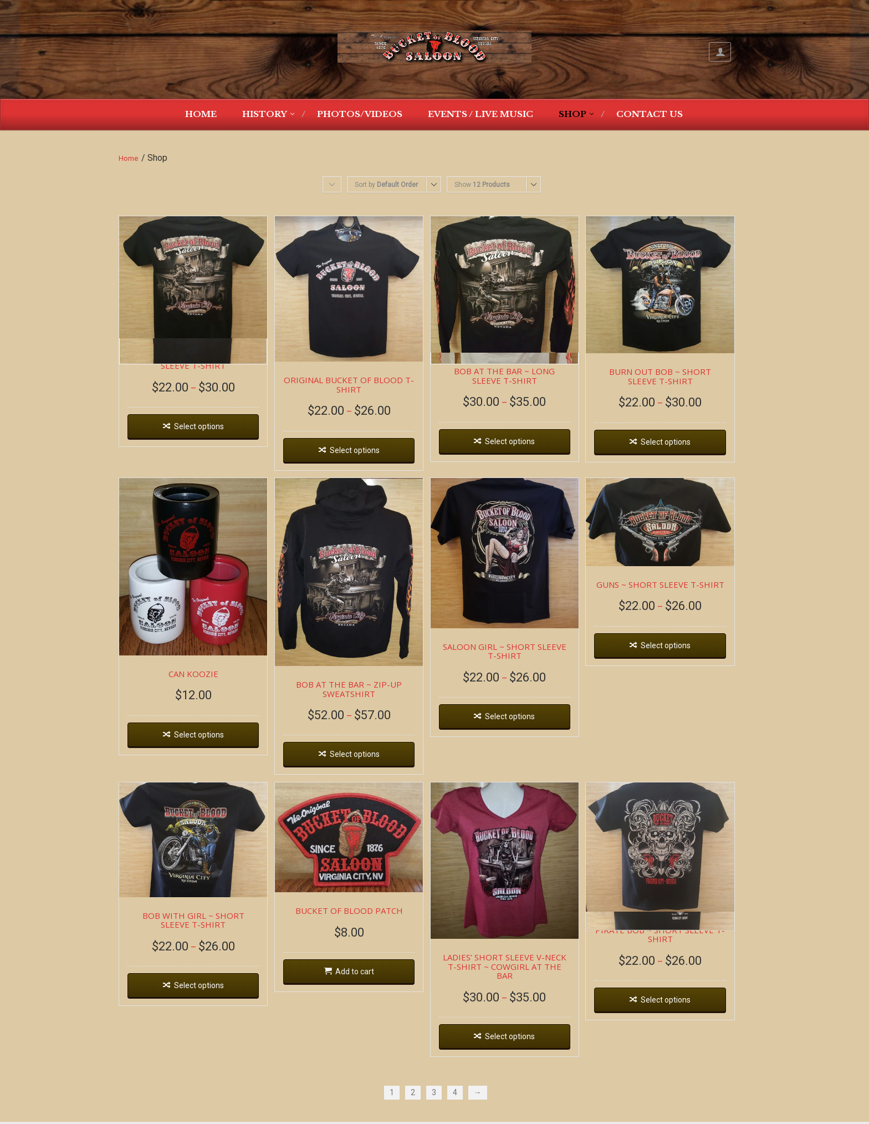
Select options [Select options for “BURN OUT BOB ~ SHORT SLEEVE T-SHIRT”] (679, 445)
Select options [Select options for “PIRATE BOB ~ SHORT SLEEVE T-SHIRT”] (679, 1010)
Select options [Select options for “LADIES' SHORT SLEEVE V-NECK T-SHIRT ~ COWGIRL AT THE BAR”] (520, 1038)
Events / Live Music (480, 114)
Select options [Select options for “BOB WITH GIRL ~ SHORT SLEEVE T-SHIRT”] (201, 995)
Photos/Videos (359, 114)
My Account (720, 52)
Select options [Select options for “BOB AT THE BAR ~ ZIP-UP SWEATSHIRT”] (360, 762)
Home (201, 114)
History (264, 114)
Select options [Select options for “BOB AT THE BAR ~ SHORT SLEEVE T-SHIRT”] (201, 429)
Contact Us (649, 114)
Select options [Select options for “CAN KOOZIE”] (201, 742)
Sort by (386, 185)
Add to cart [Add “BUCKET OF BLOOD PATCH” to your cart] (360, 982)
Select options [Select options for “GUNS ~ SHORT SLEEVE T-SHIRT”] (679, 651)
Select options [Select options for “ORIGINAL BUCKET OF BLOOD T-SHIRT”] (360, 454)
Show (482, 185)
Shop (572, 114)
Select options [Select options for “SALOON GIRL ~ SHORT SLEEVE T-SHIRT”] (520, 723)
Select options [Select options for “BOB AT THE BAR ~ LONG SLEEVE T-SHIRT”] (520, 444)
